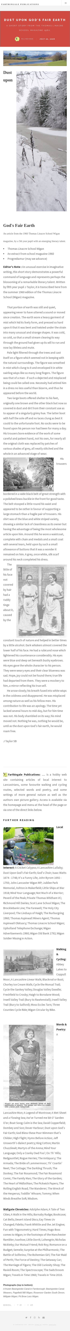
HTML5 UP (38, 1324)
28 (21, 1305)
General (7, 1305)
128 (31, 1305)
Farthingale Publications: (24, 774)
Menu (65, 3)
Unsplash (52, 1324)
